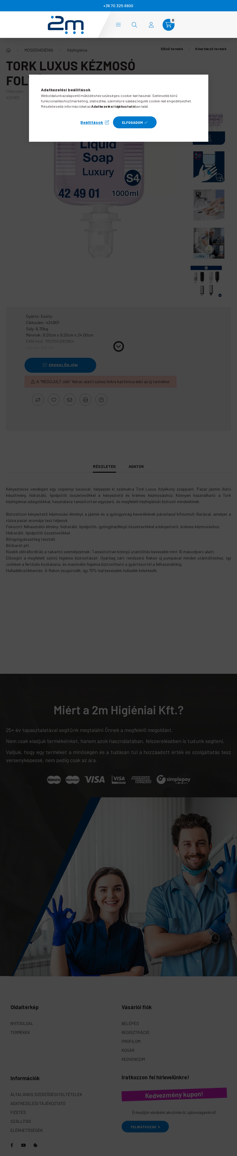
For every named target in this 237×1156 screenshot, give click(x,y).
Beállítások (91, 122)
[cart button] (169, 25)
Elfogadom (132, 122)
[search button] (134, 25)
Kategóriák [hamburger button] (118, 24)
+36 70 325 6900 (118, 5)
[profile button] (151, 25)
